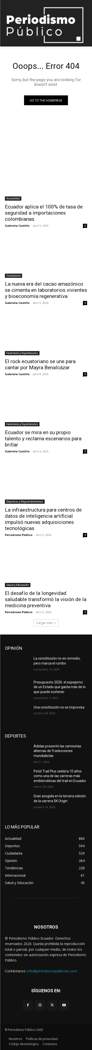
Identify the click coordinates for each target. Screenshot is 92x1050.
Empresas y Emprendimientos (24, 501)
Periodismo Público (18, 535)
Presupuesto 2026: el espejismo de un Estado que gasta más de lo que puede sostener (60, 687)
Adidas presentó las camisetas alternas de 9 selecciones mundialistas (57, 751)
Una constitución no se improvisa (59, 707)
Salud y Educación (17, 585)
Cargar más (46, 623)
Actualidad (13, 198)
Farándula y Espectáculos (22, 353)
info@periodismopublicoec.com (52, 971)
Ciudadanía (13, 275)
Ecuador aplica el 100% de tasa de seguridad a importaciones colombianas (44, 213)
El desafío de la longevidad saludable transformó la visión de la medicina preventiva (45, 599)
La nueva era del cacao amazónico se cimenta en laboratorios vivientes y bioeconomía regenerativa (46, 290)
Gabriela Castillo (17, 225)
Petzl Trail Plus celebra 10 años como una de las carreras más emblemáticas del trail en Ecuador (60, 776)
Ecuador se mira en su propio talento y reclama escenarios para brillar (43, 438)
